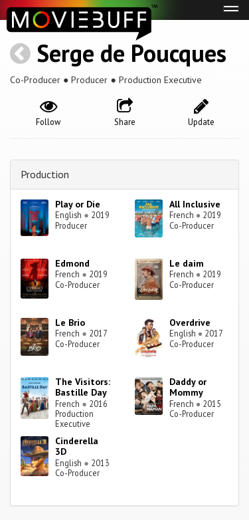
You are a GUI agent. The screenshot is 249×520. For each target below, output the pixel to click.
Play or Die (77, 204)
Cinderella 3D (76, 446)
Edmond (72, 263)
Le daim (186, 263)
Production (45, 174)
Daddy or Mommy (188, 387)
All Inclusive (194, 204)
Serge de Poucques (131, 52)
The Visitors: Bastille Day (82, 387)
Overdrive (189, 322)
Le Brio (70, 322)
